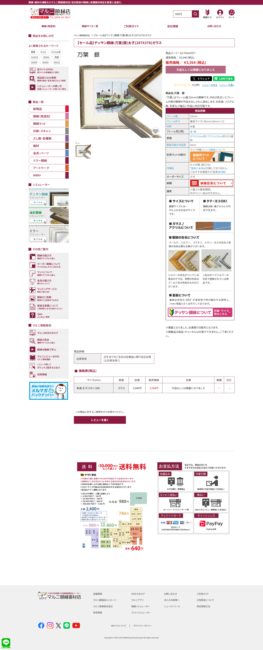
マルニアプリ (138, 599)
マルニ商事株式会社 (104, 605)
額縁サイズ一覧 (90, 26)
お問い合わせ (214, 26)
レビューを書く (226, 85)
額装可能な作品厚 (177, 144)
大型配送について (207, 599)
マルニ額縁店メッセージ (106, 599)
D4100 (45, 62)
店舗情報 (98, 593)
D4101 (57, 62)
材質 (169, 126)
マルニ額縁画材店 (83, 35)
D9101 (46, 56)
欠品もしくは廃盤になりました (195, 69)
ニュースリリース (173, 605)
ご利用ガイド (131, 26)
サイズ (43, 51)
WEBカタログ (139, 593)
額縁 (33, 51)
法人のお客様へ (173, 599)
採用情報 (98, 611)
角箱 (57, 56)
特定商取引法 (204, 605)
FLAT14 (34, 56)
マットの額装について (214, 149)
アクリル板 (55, 51)
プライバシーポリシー (142, 625)
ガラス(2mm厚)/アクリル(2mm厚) (209, 136)
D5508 (34, 62)
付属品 (170, 167)
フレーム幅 (172, 116)
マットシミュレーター (142, 611)
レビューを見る (208, 85)
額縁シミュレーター (142, 605)
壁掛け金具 (197, 168)
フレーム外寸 (174, 121)
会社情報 (172, 26)
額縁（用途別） (49, 26)
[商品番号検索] (195, 13)
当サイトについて (118, 625)
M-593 (222, 171)
